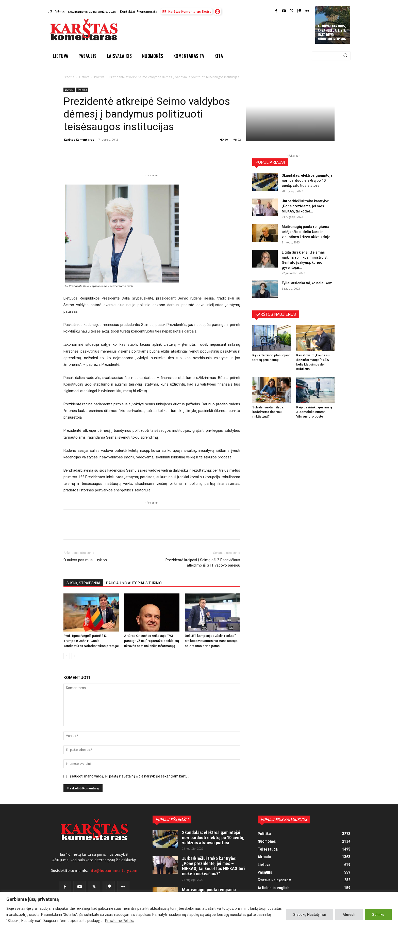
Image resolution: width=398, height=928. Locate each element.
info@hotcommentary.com (113, 870)
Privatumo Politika (119, 921)
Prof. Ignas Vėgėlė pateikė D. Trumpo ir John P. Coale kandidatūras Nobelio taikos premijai (91, 641)
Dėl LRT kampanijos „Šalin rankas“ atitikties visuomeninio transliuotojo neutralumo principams (211, 641)
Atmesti (349, 915)
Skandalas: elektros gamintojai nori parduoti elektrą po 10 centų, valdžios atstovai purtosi (213, 837)
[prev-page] (66, 656)
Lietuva (84, 77)
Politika (99, 77)
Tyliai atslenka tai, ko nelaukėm (307, 283)
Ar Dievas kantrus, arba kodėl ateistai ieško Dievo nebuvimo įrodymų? (332, 32)
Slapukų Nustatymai (309, 915)
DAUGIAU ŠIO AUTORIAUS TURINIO (134, 583)
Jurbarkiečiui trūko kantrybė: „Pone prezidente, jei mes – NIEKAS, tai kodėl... (305, 206)
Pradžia (68, 77)
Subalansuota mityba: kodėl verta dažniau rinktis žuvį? (268, 411)
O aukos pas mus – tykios (85, 560)
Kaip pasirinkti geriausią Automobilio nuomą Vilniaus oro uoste (314, 411)
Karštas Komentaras (79, 139)
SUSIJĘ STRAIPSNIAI (83, 583)
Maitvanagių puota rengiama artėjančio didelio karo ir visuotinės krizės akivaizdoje (306, 232)
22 (237, 139)
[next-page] (75, 656)
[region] (199, 910)
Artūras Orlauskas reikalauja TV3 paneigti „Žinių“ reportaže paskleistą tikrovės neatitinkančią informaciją (151, 641)
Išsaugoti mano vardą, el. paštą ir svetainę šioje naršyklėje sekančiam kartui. (129, 776)
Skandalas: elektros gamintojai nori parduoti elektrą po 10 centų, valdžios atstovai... (308, 180)
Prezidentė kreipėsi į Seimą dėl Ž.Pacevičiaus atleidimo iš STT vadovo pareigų (202, 563)
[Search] (345, 56)
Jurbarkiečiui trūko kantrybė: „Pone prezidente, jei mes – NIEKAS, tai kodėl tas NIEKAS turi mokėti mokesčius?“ (213, 866)
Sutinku (378, 915)
